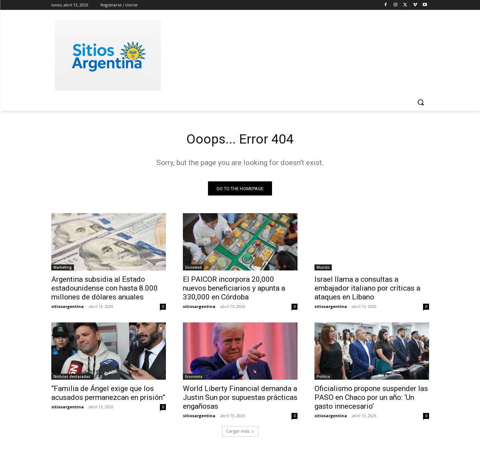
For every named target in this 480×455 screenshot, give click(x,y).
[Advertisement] (293, 54)
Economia (193, 377)
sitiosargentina (67, 307)
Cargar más (240, 433)
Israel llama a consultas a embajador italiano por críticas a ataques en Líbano (367, 289)
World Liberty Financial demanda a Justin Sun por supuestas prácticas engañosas (240, 399)
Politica (323, 377)
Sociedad (193, 268)
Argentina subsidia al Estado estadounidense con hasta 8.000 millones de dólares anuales (104, 289)
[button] (420, 102)
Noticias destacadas (71, 377)
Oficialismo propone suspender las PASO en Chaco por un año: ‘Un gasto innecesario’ (371, 399)
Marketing (62, 268)
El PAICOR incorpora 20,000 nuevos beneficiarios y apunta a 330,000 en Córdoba (234, 289)
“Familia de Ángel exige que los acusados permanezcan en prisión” (108, 394)
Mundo (323, 268)
